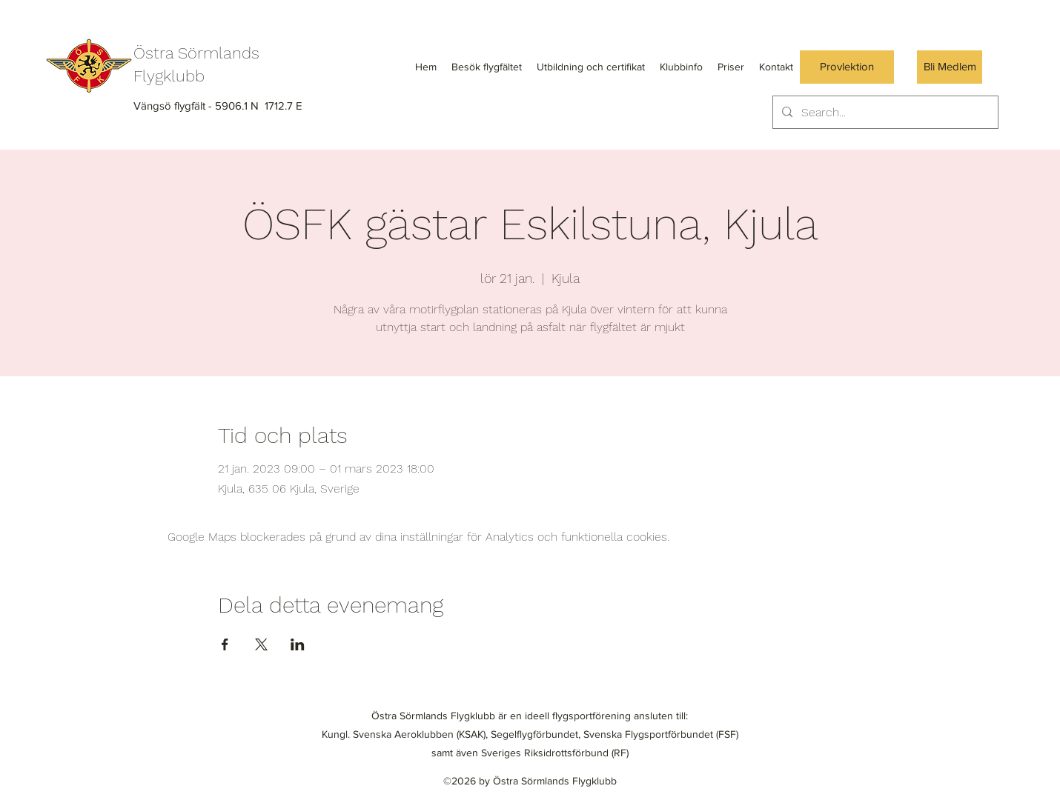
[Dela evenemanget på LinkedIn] (298, 644)
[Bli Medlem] (949, 67)
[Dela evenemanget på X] (261, 644)
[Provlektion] (847, 67)
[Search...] (884, 112)
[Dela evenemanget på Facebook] (225, 644)
